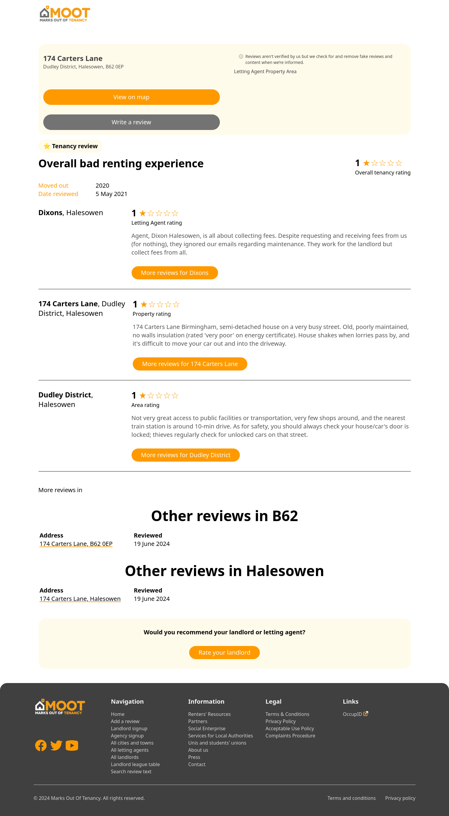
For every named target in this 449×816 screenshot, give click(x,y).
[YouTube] (72, 754)
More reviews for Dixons (175, 273)
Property (275, 71)
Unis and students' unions (217, 743)
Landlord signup (129, 728)
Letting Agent (249, 71)
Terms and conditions (352, 798)
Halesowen (90, 66)
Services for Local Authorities (220, 735)
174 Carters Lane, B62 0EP (76, 544)
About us (198, 750)
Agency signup (127, 735)
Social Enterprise (207, 728)
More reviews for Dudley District (186, 455)
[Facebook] (41, 754)
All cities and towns (132, 743)
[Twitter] (56, 754)
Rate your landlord (225, 652)
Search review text (131, 771)
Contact (197, 764)
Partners (197, 721)
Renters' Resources (209, 714)
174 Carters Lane (68, 303)
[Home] (64, 13)
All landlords (125, 757)
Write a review (131, 122)
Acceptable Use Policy (290, 728)
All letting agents (130, 750)
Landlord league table (135, 764)
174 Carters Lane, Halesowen (80, 599)
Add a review (125, 721)
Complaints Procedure (290, 735)
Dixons (50, 212)
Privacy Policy (281, 721)
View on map (131, 97)
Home (118, 714)
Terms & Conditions (287, 714)
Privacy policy (400, 798)
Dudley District (59, 66)
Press (194, 757)
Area (291, 71)
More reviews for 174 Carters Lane (190, 364)
